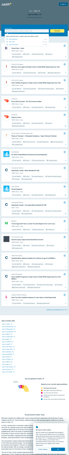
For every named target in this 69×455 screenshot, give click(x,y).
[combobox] (27, 31)
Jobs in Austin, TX (7, 344)
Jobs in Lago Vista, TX (8, 349)
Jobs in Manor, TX (7, 334)
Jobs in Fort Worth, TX (8, 372)
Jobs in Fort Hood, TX (8, 346)
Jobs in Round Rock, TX (9, 326)
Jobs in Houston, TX (7, 369)
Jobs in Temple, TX (7, 359)
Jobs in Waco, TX (7, 364)
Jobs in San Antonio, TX (9, 367)
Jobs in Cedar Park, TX (8, 336)
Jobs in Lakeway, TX (8, 351)
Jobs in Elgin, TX (6, 339)
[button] (57, 31)
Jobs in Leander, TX (7, 341)
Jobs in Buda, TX (7, 356)
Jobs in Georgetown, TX (9, 331)
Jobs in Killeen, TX (7, 362)
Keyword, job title (8, 28)
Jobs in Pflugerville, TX (8, 329)
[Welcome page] (6, 4)
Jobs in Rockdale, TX (8, 354)
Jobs (30, 11)
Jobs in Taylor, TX (7, 324)
